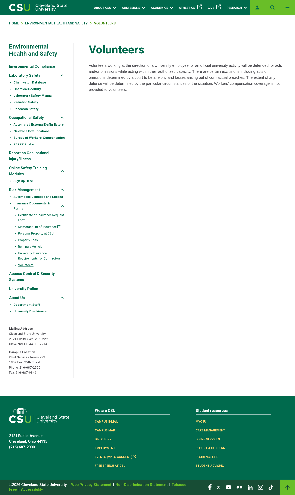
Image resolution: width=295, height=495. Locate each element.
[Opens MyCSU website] (257, 7)
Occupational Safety (26, 117)
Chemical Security (27, 89)
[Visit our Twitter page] (218, 487)
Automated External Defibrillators (39, 124)
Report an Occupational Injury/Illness (29, 156)
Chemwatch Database (30, 82)
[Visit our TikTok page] (270, 487)
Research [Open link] (237, 8)
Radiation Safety (26, 102)
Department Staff (27, 305)
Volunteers (25, 265)
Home (14, 23)
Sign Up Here (23, 181)
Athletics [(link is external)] (190, 8)
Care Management (210, 430)
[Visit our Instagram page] (260, 487)
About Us (17, 297)
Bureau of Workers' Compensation (39, 138)
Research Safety (26, 109)
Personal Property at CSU (36, 233)
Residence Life (207, 457)
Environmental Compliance (32, 66)
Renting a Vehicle (30, 246)
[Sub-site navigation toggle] (62, 75)
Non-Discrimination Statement (142, 484)
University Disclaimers (30, 311)
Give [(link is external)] (214, 8)
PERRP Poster (24, 144)
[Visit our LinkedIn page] (250, 487)
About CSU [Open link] (105, 8)
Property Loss (28, 240)
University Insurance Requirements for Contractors (39, 255)
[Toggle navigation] (287, 7)
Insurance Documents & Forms (32, 205)
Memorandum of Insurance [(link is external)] (39, 227)
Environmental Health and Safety (56, 23)
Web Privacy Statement (91, 484)
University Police (23, 288)
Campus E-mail (106, 421)
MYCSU (201, 421)
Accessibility (32, 489)
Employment (105, 448)
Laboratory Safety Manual (33, 95)
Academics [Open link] (162, 8)
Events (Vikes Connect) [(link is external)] (115, 457)
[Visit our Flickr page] (239, 487)
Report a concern (210, 448)
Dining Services (208, 439)
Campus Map (105, 430)
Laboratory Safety (24, 75)
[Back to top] (287, 487)
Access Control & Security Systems (32, 276)
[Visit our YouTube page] (228, 487)
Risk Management (24, 190)
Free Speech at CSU (110, 466)
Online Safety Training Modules (28, 171)
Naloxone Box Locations (31, 131)
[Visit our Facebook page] (210, 487)
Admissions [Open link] (133, 8)
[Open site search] (272, 7)
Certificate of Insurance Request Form (41, 217)
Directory (103, 439)
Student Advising (210, 466)
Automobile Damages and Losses (38, 197)
